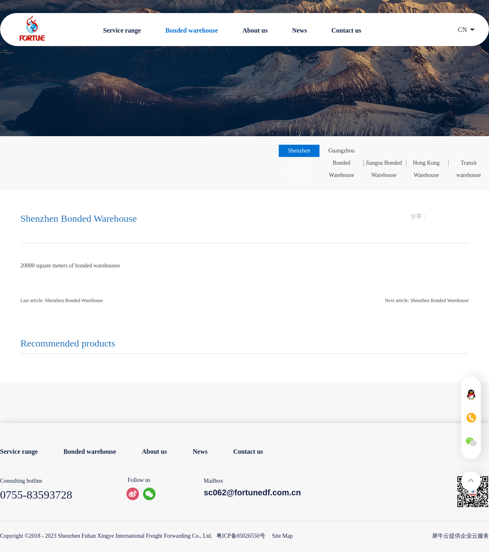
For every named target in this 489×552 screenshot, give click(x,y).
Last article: (61, 300)
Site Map (281, 536)
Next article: (427, 300)
